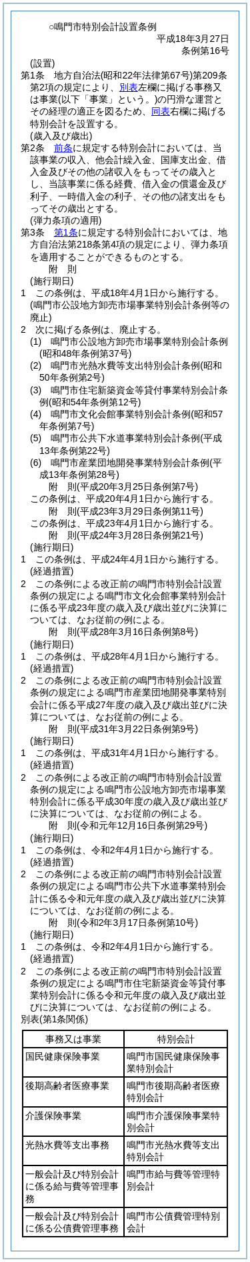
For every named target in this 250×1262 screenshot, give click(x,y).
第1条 (66, 232)
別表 (128, 87)
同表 (160, 111)
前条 (63, 147)
